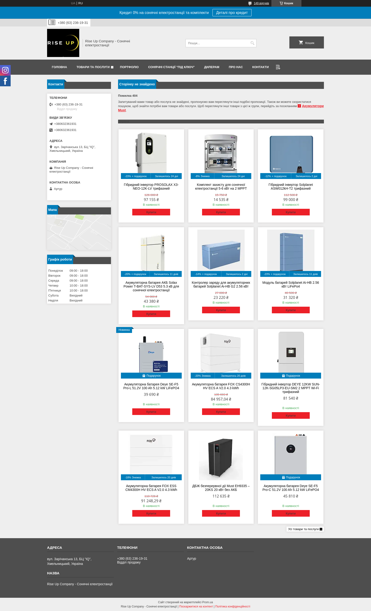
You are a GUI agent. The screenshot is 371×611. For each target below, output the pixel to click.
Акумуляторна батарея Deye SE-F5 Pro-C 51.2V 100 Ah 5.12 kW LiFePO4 (290, 488)
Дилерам (211, 67)
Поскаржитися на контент (196, 606)
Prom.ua (207, 602)
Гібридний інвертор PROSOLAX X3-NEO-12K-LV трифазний (151, 186)
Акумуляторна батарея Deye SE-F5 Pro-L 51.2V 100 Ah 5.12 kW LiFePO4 (151, 386)
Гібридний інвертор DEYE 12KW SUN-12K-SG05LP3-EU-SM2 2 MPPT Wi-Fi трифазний (290, 388)
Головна (59, 67)
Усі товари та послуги (303, 529)
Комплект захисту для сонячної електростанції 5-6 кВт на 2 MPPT (221, 186)
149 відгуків (261, 3)
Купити (151, 212)
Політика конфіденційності (232, 606)
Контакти (260, 67)
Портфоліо (129, 67)
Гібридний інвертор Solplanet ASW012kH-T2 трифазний (291, 186)
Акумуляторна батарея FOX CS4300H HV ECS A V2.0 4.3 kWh (221, 386)
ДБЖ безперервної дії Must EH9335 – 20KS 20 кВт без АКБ (221, 488)
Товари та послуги (93, 67)
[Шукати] (252, 43)
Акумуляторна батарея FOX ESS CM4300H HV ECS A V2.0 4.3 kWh (151, 488)
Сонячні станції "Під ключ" (171, 67)
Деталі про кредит (232, 13)
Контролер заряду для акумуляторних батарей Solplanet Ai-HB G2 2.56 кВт (221, 284)
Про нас (236, 67)
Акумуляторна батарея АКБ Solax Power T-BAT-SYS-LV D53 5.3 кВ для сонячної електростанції (151, 286)
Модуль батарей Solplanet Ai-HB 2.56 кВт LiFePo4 (290, 284)
